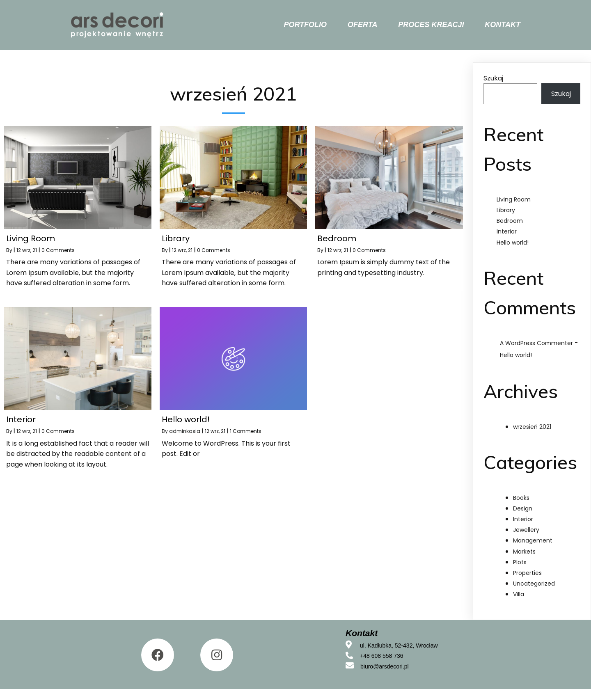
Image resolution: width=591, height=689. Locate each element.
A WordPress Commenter (536, 343)
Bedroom (510, 221)
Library (506, 210)
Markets (524, 551)
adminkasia (184, 431)
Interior (507, 231)
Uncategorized (534, 583)
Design (522, 508)
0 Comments (58, 250)
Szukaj (493, 78)
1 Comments (245, 431)
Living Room (514, 199)
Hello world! (513, 242)
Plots (520, 562)
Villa (518, 594)
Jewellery (526, 530)
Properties (527, 573)
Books (521, 498)
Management (532, 540)
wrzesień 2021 (532, 427)
